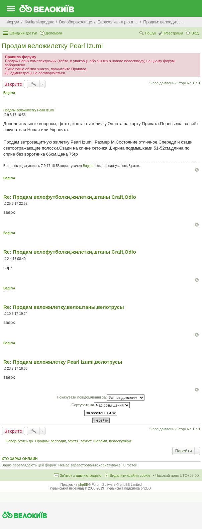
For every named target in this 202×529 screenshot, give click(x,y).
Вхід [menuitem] (195, 33)
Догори (197, 170)
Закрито (13, 84)
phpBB (83, 485)
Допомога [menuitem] (53, 33)
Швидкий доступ (23, 33)
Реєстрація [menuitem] (173, 33)
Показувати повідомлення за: (101, 397)
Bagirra (9, 93)
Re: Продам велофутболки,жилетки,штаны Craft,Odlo (69, 197)
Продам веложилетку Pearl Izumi (52, 46)
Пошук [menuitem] (150, 33)
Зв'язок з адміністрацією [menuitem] (80, 475)
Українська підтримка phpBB (129, 488)
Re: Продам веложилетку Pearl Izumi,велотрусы (62, 362)
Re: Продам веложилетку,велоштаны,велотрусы (63, 307)
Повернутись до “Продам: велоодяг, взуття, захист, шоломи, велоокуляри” (69, 441)
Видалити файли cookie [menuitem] (130, 475)
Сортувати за (101, 405)
